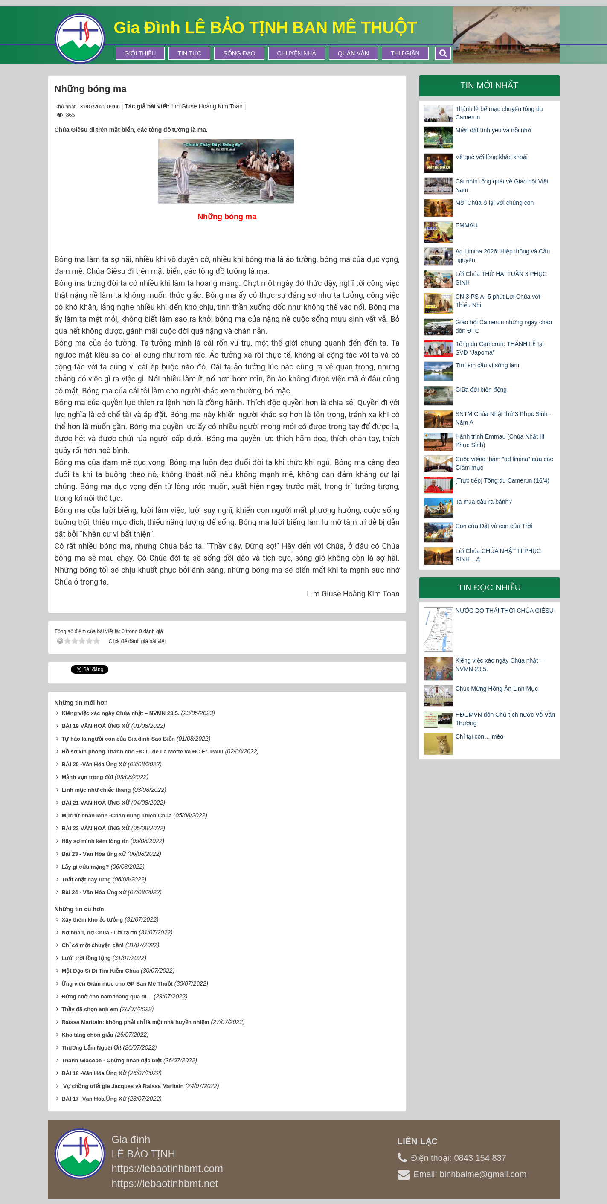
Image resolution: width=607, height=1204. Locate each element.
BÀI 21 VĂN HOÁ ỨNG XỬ (95, 803)
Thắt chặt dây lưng (85, 879)
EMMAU (467, 225)
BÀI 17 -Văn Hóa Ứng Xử (93, 1099)
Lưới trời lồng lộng (85, 958)
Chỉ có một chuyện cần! (92, 945)
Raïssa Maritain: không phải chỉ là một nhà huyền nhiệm (135, 1022)
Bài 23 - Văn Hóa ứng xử (93, 854)
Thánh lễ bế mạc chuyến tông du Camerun (499, 113)
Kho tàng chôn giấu (87, 1035)
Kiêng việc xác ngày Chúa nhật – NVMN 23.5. (120, 713)
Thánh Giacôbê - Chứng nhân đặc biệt (111, 1060)
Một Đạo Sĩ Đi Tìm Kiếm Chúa (100, 971)
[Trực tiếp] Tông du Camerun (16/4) (502, 480)
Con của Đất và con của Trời (494, 526)
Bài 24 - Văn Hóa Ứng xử (93, 892)
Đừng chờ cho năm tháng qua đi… (106, 996)
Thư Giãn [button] (405, 53)
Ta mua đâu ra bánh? (484, 501)
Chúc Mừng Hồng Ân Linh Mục (497, 688)
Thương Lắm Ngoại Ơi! (91, 1047)
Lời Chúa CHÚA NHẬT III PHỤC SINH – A (498, 555)
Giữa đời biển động (481, 389)
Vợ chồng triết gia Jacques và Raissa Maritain (122, 1086)
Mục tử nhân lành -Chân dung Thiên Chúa (116, 815)
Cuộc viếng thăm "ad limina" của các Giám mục (504, 463)
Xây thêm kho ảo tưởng (92, 919)
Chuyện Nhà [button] (296, 53)
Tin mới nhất (489, 85)
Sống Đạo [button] (239, 53)
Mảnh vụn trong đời (87, 777)
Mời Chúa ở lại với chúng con (495, 202)
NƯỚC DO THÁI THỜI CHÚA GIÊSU (505, 610)
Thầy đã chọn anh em (89, 1009)
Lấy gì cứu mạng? (85, 867)
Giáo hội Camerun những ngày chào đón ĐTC (504, 326)
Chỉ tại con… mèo (479, 736)
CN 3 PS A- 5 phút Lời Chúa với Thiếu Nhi (498, 300)
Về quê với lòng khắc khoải (492, 157)
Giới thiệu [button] (140, 53)
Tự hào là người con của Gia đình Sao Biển (118, 739)
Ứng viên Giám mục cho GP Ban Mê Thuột (117, 983)
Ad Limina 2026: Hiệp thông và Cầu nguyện (503, 255)
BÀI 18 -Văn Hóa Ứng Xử (93, 1073)
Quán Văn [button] (353, 53)
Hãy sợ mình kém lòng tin (95, 841)
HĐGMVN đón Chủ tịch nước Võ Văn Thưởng (505, 719)
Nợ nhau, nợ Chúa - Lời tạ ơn (99, 932)
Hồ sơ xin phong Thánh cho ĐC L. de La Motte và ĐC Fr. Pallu (142, 751)
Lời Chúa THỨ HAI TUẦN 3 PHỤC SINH (501, 278)
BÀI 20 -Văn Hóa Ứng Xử (93, 764)
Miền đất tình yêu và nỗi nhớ (493, 130)
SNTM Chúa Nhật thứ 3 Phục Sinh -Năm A (503, 418)
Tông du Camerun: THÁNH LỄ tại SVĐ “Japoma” (500, 348)
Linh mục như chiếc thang (96, 790)
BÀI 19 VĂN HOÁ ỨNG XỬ (95, 726)
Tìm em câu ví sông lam (487, 365)
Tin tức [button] (189, 53)
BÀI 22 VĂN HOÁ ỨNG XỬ (95, 828)
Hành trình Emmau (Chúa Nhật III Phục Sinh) (500, 440)
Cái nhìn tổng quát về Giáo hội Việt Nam (502, 185)
